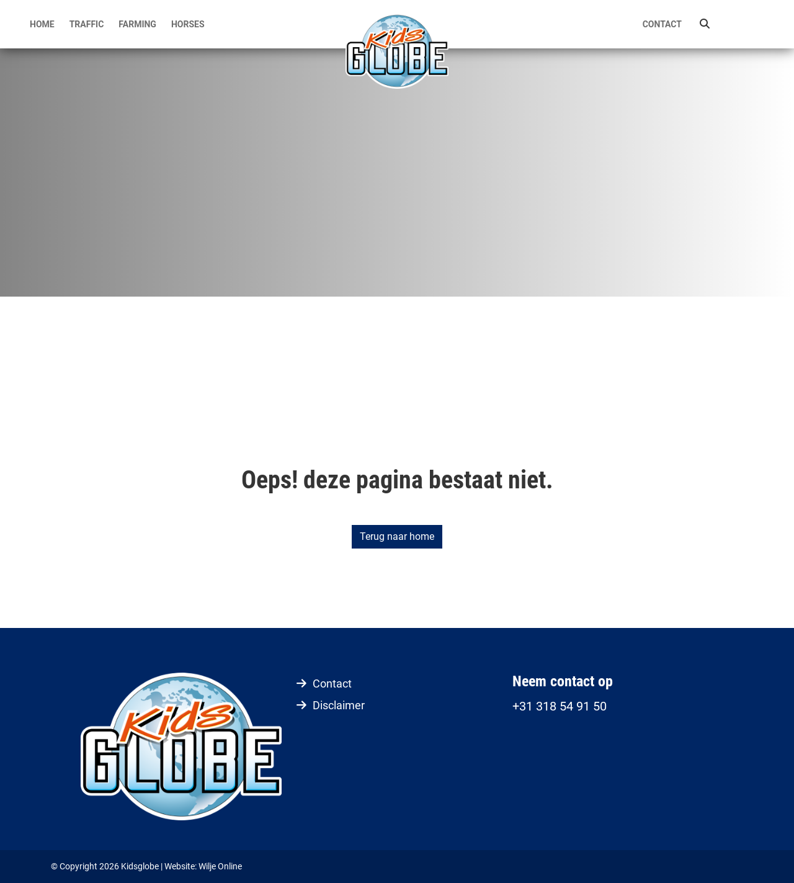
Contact (662, 24)
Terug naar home (397, 536)
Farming (137, 24)
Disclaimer (339, 705)
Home (42, 24)
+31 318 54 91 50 (559, 706)
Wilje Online (220, 866)
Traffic (86, 24)
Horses (188, 24)
